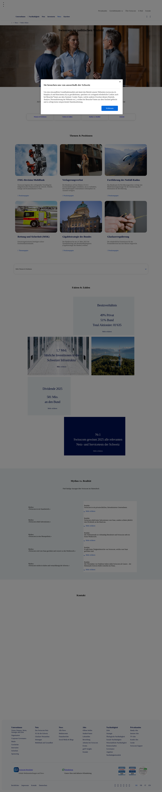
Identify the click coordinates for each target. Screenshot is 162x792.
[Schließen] (120, 81)
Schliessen (109, 108)
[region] (82, 96)
